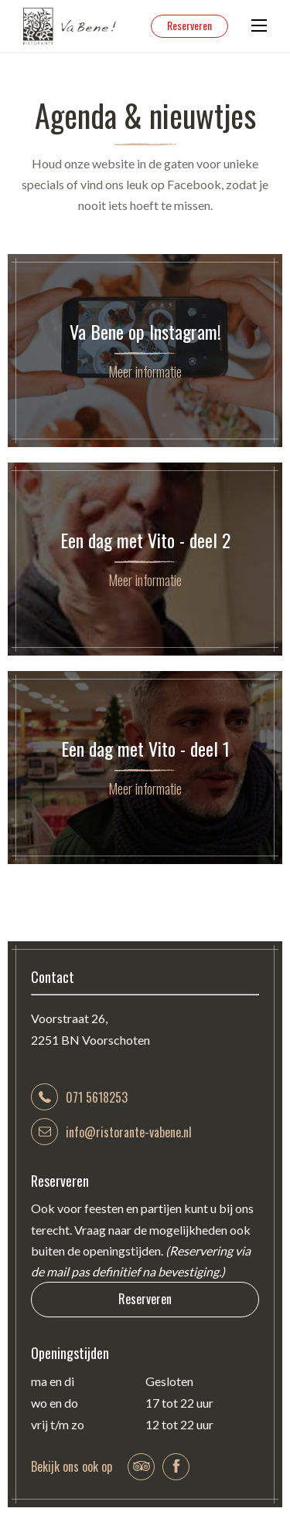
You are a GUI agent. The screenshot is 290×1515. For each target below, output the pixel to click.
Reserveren (189, 25)
